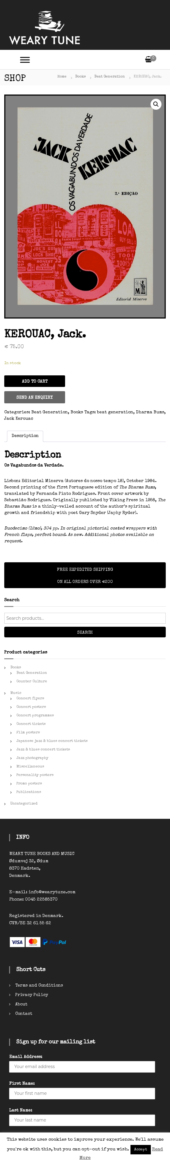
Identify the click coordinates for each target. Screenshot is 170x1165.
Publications (28, 792)
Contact (23, 1014)
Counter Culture (31, 682)
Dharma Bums (150, 412)
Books (80, 77)
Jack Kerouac (18, 419)
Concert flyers (30, 699)
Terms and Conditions (39, 986)
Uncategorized (23, 804)
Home (62, 77)
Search (85, 633)
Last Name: (20, 1110)
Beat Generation (109, 77)
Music (16, 693)
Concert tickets (31, 724)
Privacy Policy (31, 995)
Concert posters (31, 707)
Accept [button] (140, 1150)
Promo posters (29, 784)
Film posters (28, 733)
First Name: (22, 1084)
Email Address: (25, 1057)
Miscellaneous (30, 767)
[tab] (25, 436)
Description (25, 436)
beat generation (115, 412)
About (21, 1004)
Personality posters (35, 775)
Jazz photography (32, 758)
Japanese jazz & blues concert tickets (52, 741)
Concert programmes (35, 716)
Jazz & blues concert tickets (43, 750)
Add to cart (34, 382)
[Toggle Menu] (25, 60)
